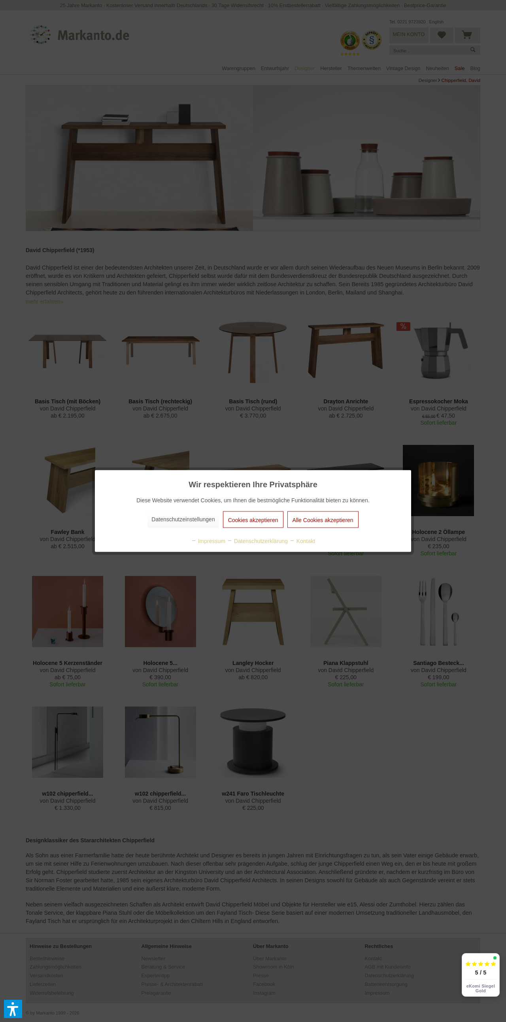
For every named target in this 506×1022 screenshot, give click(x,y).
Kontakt (302, 541)
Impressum (208, 541)
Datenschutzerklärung (257, 541)
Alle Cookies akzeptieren (323, 520)
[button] (13, 1009)
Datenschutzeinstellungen (183, 519)
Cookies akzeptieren (253, 520)
